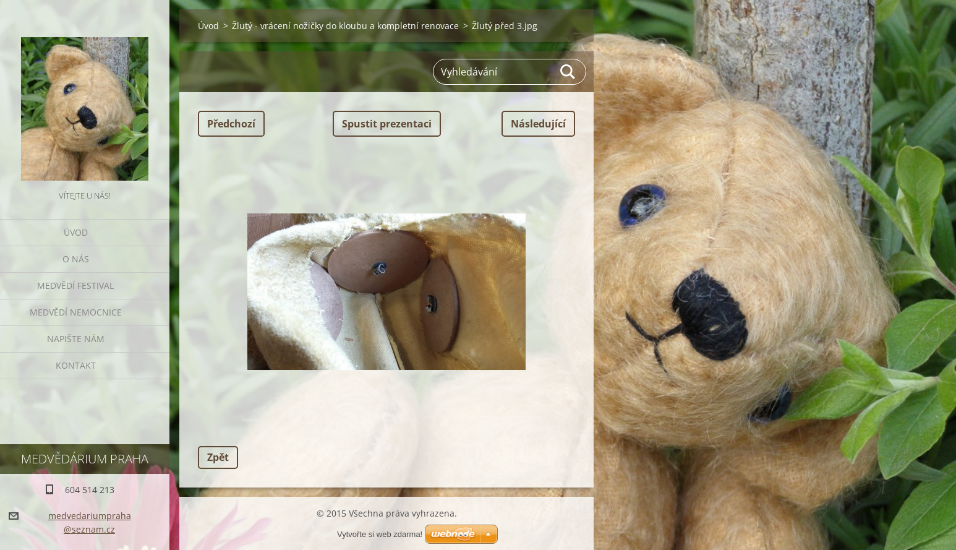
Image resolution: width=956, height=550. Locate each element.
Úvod (76, 232)
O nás (75, 259)
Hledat (568, 71)
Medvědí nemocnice (76, 312)
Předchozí (231, 124)
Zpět (218, 457)
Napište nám (76, 339)
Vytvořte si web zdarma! (379, 534)
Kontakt (76, 365)
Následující (538, 124)
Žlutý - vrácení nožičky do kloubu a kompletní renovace (345, 26)
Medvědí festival (75, 285)
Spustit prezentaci (387, 124)
